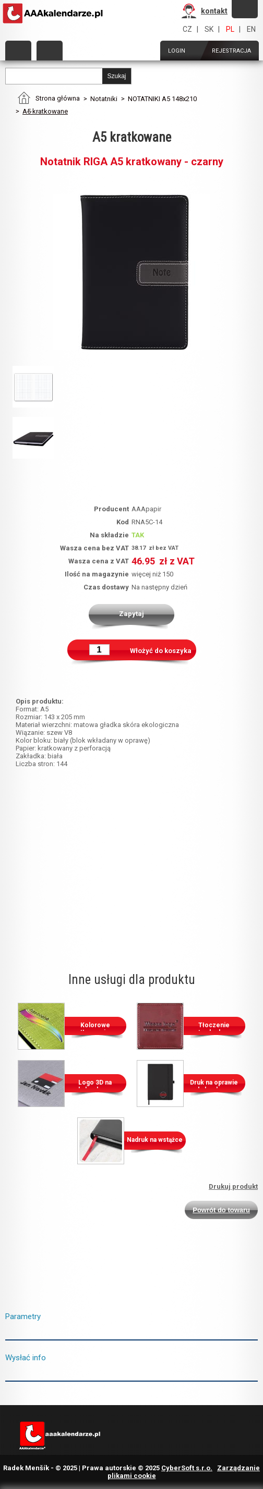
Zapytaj (131, 614)
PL (230, 29)
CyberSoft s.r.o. (186, 1468)
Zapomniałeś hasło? (245, 8)
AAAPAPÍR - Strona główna (54, 13)
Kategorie (18, 50)
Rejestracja (231, 50)
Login (176, 50)
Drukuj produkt (233, 1186)
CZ (187, 29)
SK (209, 29)
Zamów (50, 50)
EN (251, 29)
